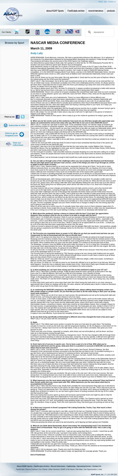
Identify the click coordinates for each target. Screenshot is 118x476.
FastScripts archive (75, 11)
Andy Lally (37, 53)
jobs (105, 2)
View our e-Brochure (18, 144)
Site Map (79, 469)
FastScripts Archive (41, 466)
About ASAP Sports (24, 466)
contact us (112, 2)
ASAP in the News (67, 469)
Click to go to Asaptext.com (11, 134)
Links (100, 469)
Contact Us (96, 466)
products (111, 11)
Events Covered (32, 469)
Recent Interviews (58, 466)
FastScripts (20, 469)
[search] (99, 32)
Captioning (71, 466)
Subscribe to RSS (17, 125)
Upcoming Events (84, 466)
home (100, 2)
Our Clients (43, 469)
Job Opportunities (90, 469)
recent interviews (95, 11)
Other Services (54, 469)
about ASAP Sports (55, 11)
